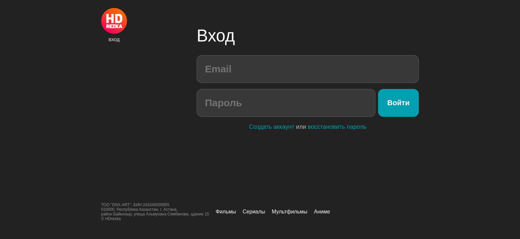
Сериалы (254, 211)
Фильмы (226, 211)
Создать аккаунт (271, 126)
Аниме (322, 211)
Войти (398, 103)
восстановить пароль (337, 126)
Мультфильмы (289, 211)
